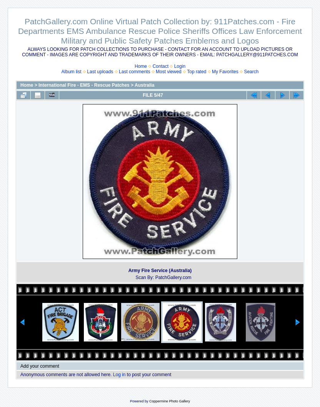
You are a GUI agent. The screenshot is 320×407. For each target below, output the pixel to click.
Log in (119, 374)
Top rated (196, 71)
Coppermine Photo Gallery (169, 401)
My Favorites (225, 71)
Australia (144, 85)
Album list (72, 71)
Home (141, 66)
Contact (160, 66)
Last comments (134, 71)
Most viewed (169, 71)
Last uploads (100, 71)
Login (179, 66)
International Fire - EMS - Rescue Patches (84, 85)
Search (251, 71)
